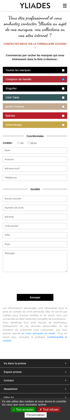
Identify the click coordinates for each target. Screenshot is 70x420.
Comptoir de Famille (18, 79)
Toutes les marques (18, 70)
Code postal (11, 226)
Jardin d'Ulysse (15, 106)
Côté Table (12, 97)
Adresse (9, 217)
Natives (10, 115)
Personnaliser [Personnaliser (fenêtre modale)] (36, 414)
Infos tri (9, 397)
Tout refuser (49, 409)
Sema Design (14, 124)
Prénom (9, 159)
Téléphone (11, 177)
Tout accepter (23, 409)
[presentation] (35, 283)
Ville (7, 235)
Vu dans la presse (15, 363)
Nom (7, 150)
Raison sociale (13, 198)
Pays (7, 244)
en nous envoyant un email (38, 333)
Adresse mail (12, 168)
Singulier (11, 88)
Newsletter (11, 389)
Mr (22, 143)
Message (10, 253)
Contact (9, 380)
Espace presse (13, 371)
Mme (33, 143)
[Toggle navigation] (64, 6)
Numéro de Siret (14, 207)
